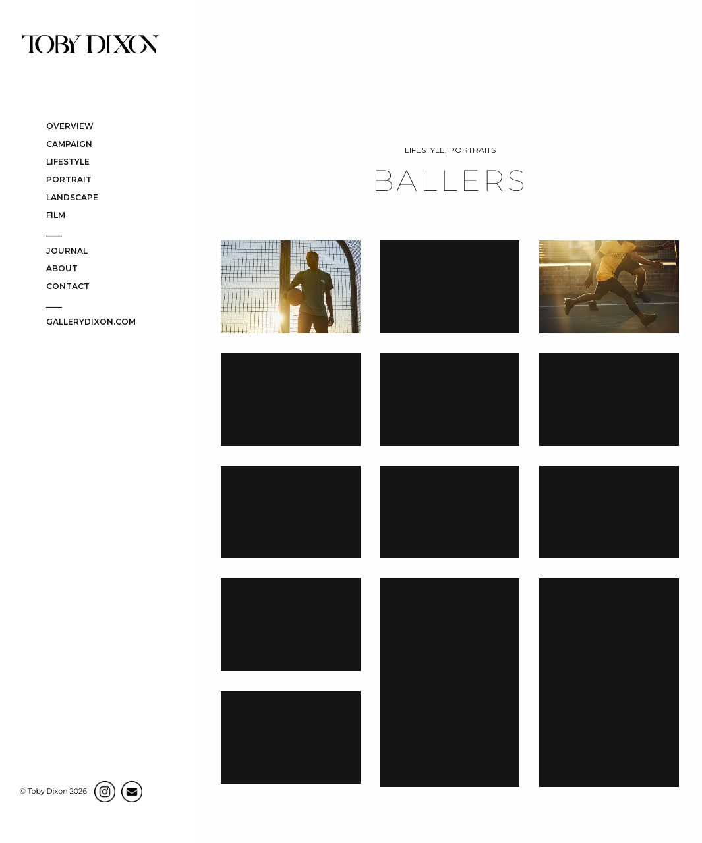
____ (54, 233)
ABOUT (62, 269)
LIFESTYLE (68, 162)
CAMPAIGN (69, 144)
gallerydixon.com (91, 322)
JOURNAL (67, 251)
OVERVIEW (70, 126)
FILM (55, 215)
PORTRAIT (69, 180)
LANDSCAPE (72, 198)
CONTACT (68, 287)
